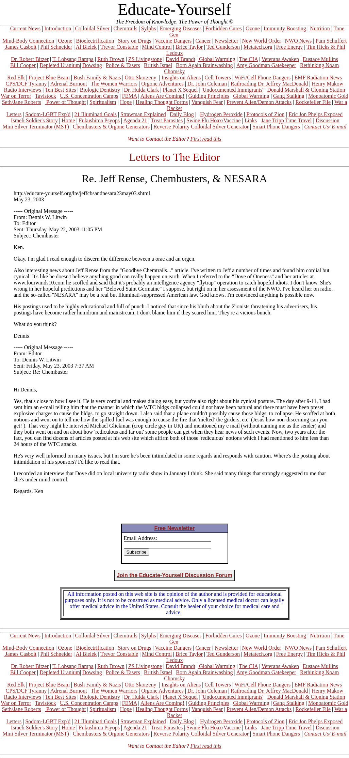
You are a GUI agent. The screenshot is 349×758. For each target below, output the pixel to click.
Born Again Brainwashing (204, 65)
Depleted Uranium (59, 65)
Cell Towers (217, 77)
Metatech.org (258, 47)
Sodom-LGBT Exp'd (47, 114)
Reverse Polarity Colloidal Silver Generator (201, 126)
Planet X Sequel (180, 90)
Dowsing (92, 65)
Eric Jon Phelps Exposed (316, 114)
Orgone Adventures (162, 84)
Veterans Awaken (280, 59)
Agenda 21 (135, 120)
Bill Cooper (23, 65)
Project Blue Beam (49, 77)
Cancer (203, 41)
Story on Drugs (134, 41)
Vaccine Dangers (173, 41)
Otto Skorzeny (140, 77)
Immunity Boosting (285, 28)
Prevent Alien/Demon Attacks (259, 102)
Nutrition (320, 28)
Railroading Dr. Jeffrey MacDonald (269, 84)
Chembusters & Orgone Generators (111, 126)
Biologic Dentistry (100, 90)
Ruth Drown (110, 59)
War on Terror (16, 96)
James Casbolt (20, 47)
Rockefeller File (313, 102)
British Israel (158, 65)
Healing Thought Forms (162, 102)
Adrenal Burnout (68, 84)
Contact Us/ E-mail (325, 126)
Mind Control (157, 47)
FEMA (129, 96)
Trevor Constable (119, 47)
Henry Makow (328, 84)
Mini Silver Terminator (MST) (35, 126)
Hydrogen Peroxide (221, 114)
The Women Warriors (114, 84)
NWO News (298, 41)
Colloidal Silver (92, 28)
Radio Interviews (22, 90)
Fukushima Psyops (99, 120)
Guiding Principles (208, 96)
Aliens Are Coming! (162, 96)
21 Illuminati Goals (95, 114)
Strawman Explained (143, 114)
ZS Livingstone (145, 59)
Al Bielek (86, 47)
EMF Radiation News (318, 77)
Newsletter (226, 41)
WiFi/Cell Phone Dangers (263, 77)
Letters (13, 114)
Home (68, 120)
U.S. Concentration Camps (89, 96)
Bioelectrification (95, 41)
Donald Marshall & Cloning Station (306, 90)
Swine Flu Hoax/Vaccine (213, 120)
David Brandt (180, 59)
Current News (25, 28)
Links (251, 120)
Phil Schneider (56, 47)
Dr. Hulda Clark (141, 90)
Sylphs (148, 28)
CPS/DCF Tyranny (26, 84)
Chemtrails (125, 28)
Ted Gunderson (223, 47)
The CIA (248, 59)
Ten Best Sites (60, 90)
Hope (126, 102)
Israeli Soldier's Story (34, 120)
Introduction (57, 28)
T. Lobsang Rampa (73, 59)
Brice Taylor (189, 47)
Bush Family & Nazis (97, 77)
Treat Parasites (167, 120)
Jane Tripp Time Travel (286, 120)
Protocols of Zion (265, 114)
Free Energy (289, 47)
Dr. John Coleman (206, 84)
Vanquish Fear (207, 102)
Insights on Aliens (181, 77)
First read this (205, 139)
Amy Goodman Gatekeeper (266, 65)
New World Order (261, 41)
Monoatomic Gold (328, 96)
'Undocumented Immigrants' (232, 90)
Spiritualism (102, 102)
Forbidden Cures (223, 28)
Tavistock (45, 96)
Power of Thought (65, 102)
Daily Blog (182, 114)
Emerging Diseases (181, 28)
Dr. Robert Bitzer (30, 59)
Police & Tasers (123, 65)
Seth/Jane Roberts (21, 102)
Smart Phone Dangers (276, 126)
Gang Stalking (288, 96)
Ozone (253, 28)
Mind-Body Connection (28, 41)
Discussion (327, 120)
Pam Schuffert (331, 41)
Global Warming (216, 59)
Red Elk (16, 77)
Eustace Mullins (320, 59)
